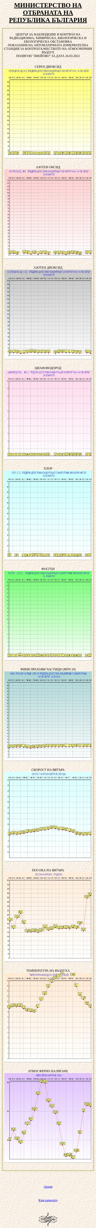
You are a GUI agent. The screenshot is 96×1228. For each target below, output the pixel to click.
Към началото (48, 1200)
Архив (48, 1186)
